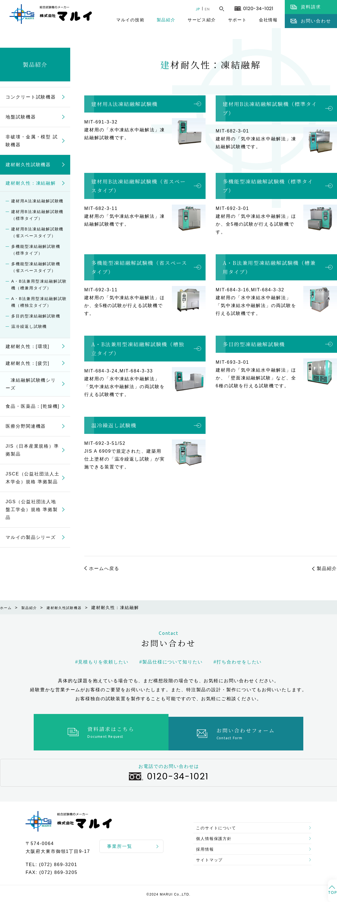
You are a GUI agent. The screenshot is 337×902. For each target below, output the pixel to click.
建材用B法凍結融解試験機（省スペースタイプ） (138, 186)
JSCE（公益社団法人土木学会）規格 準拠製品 (33, 477)
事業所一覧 (119, 843)
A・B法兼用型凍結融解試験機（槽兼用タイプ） (269, 267)
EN (206, 8)
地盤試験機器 (21, 117)
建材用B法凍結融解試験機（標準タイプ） (270, 108)
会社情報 (268, 19)
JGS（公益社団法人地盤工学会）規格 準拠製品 (32, 509)
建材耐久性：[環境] (27, 346)
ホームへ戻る (104, 568)
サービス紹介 (202, 19)
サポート (237, 19)
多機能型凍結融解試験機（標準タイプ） (268, 186)
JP (193, 8)
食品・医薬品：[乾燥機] (33, 406)
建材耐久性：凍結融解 (31, 183)
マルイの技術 (130, 19)
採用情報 (207, 847)
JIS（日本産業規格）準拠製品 (32, 450)
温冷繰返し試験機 (113, 425)
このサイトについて (219, 820)
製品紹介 (166, 19)
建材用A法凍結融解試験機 (124, 103)
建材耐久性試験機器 (28, 164)
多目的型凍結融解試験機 (254, 344)
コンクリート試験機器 (31, 97)
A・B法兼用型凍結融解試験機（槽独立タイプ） (137, 348)
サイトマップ (212, 861)
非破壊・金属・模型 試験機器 (32, 140)
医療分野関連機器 (26, 426)
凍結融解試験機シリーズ (31, 384)
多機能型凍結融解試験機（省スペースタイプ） (139, 267)
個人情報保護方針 (217, 834)
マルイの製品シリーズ (31, 537)
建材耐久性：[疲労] (27, 363)
